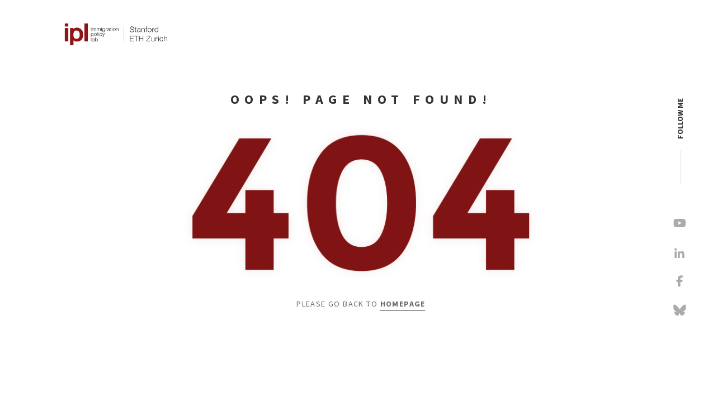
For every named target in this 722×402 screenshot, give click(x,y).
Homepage (403, 304)
